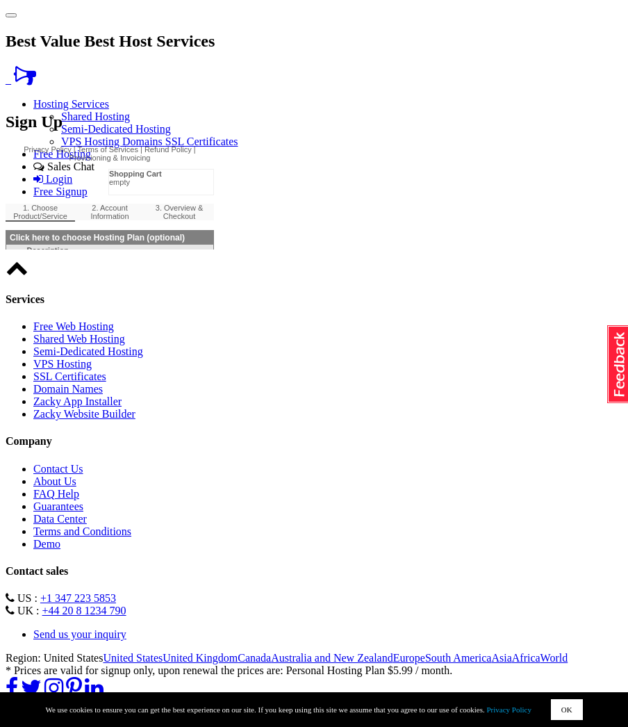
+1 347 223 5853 (78, 598)
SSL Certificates (201, 141)
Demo (46, 544)
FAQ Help (56, 494)
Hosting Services (71, 104)
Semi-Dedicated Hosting (116, 129)
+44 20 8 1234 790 (84, 610)
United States (133, 658)
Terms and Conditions (82, 531)
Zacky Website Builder (84, 414)
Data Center (60, 519)
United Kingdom (200, 658)
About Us (54, 481)
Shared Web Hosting (79, 339)
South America (458, 658)
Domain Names (68, 389)
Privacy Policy (509, 709)
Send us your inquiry (79, 634)
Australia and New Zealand (331, 658)
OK (566, 709)
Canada (254, 658)
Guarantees (58, 506)
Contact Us (58, 469)
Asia (501, 658)
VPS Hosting (91, 141)
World (554, 658)
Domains (143, 141)
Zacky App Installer (77, 401)
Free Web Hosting (73, 326)
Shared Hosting (95, 116)
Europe (409, 658)
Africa (526, 658)
